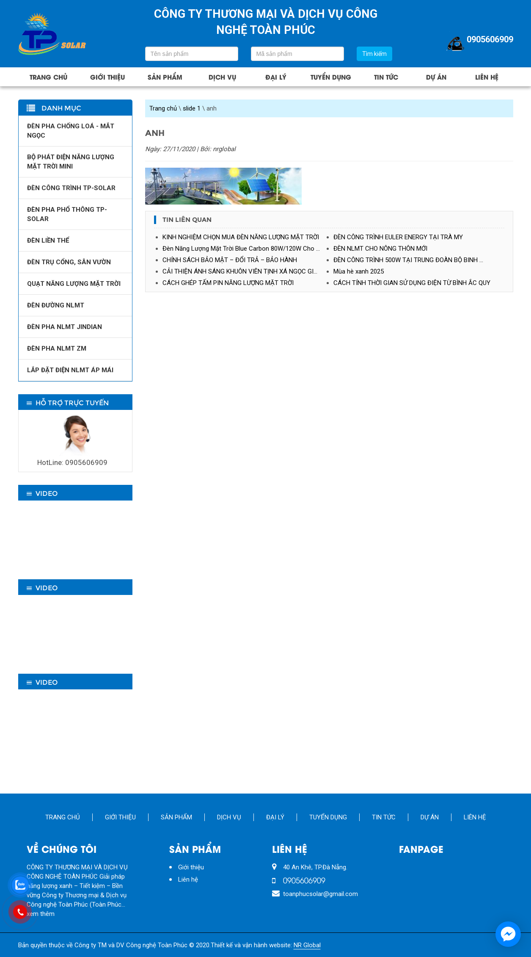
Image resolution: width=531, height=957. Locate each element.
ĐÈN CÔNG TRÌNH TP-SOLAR (71, 188)
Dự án (436, 76)
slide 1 (192, 108)
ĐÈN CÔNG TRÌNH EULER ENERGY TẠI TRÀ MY (398, 237)
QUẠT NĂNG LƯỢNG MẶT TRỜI (74, 284)
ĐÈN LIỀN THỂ (48, 240)
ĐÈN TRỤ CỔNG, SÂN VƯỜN (69, 262)
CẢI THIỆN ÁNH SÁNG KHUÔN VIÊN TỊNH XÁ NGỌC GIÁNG (244, 271)
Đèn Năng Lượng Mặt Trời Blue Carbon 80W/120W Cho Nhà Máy (247, 248)
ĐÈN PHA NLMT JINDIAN (64, 327)
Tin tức (386, 76)
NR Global (307, 945)
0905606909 (479, 40)
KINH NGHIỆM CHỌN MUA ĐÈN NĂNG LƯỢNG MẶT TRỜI (240, 237)
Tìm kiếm (374, 53)
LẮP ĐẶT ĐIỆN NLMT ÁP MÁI (70, 370)
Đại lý (275, 76)
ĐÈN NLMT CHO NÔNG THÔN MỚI (380, 248)
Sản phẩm (165, 76)
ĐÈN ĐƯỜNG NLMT (55, 305)
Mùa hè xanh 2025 (358, 271)
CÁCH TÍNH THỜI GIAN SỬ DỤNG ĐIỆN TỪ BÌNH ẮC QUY (411, 283)
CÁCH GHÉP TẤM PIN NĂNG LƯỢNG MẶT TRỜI (228, 283)
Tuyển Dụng (331, 76)
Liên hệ (486, 76)
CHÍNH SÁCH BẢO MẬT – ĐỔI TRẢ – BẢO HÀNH (229, 260)
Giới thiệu (107, 76)
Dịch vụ (222, 76)
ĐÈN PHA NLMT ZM (56, 348)
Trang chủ (48, 76)
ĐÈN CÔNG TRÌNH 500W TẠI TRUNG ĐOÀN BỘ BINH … (408, 260)
